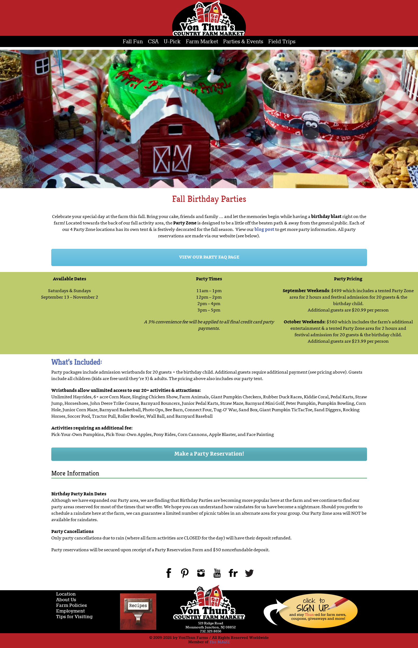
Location (66, 594)
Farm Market (202, 41)
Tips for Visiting (74, 617)
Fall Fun (133, 41)
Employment (70, 611)
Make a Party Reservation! (209, 454)
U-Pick (172, 41)
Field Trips (281, 41)
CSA (153, 41)
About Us (66, 600)
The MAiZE (219, 642)
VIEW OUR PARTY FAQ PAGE (209, 257)
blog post (264, 229)
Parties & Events (243, 41)
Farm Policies (71, 606)
